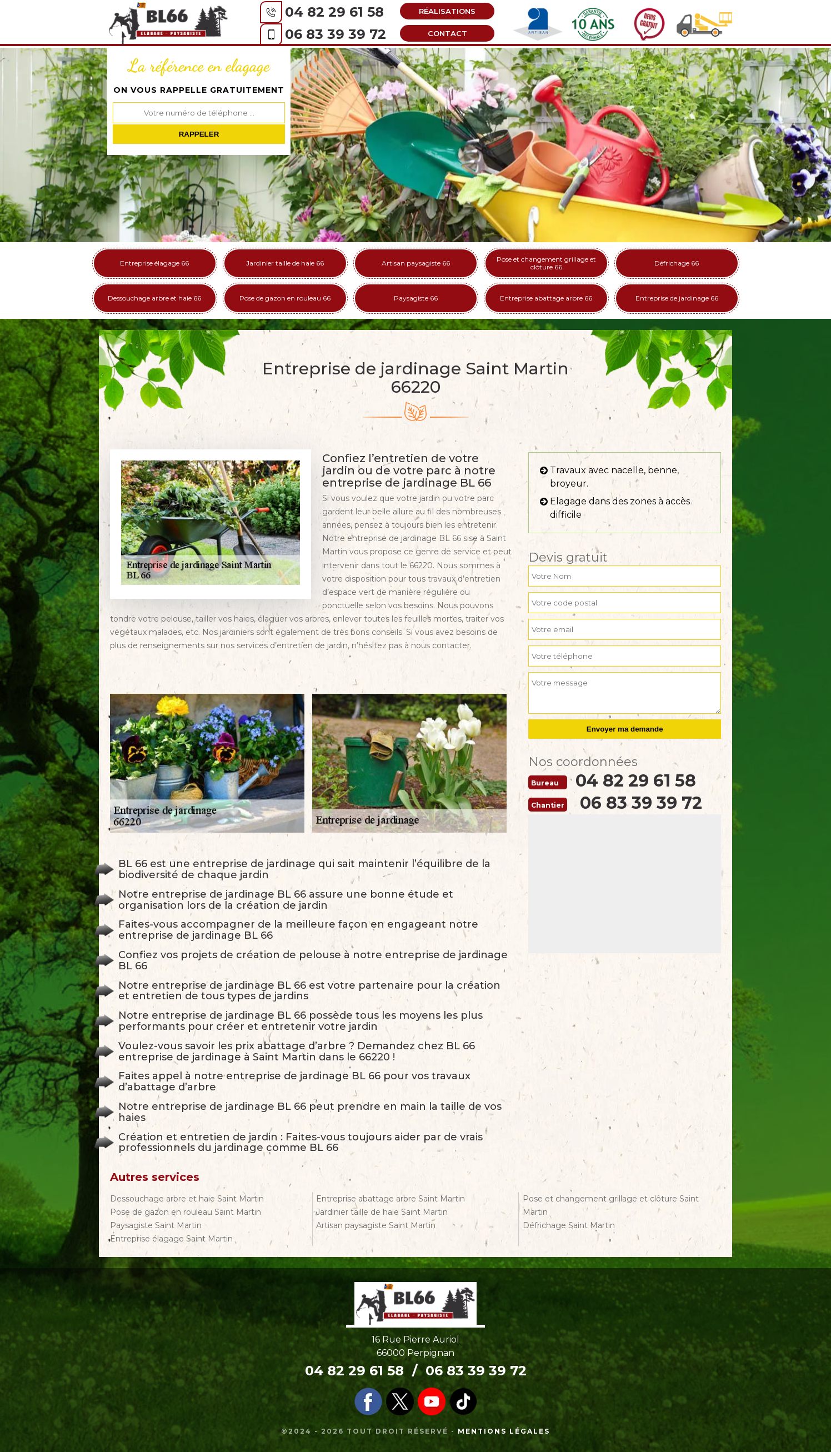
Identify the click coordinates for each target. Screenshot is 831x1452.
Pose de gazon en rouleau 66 (285, 298)
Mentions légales (504, 1431)
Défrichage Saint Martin (569, 1225)
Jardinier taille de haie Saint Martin (382, 1212)
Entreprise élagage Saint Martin (171, 1239)
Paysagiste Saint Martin (156, 1225)
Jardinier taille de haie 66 (285, 263)
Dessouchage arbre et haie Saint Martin (187, 1199)
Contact (447, 33)
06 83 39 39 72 (335, 34)
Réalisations (447, 11)
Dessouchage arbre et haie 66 (154, 298)
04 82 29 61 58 (334, 12)
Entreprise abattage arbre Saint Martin (390, 1199)
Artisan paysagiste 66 (416, 263)
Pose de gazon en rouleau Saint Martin (185, 1212)
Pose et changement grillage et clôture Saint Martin (611, 1205)
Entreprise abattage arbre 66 (546, 298)
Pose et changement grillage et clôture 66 (546, 263)
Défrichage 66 (676, 263)
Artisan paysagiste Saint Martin (375, 1225)
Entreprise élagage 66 (154, 263)
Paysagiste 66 (416, 298)
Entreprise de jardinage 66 (676, 298)
